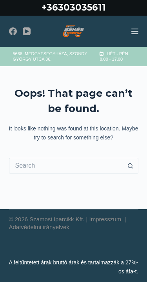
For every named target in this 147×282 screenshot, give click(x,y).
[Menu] (134, 31)
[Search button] (130, 166)
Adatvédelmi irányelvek (39, 227)
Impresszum (106, 219)
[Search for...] (66, 166)
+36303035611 (74, 7)
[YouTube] (27, 31)
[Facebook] (13, 31)
